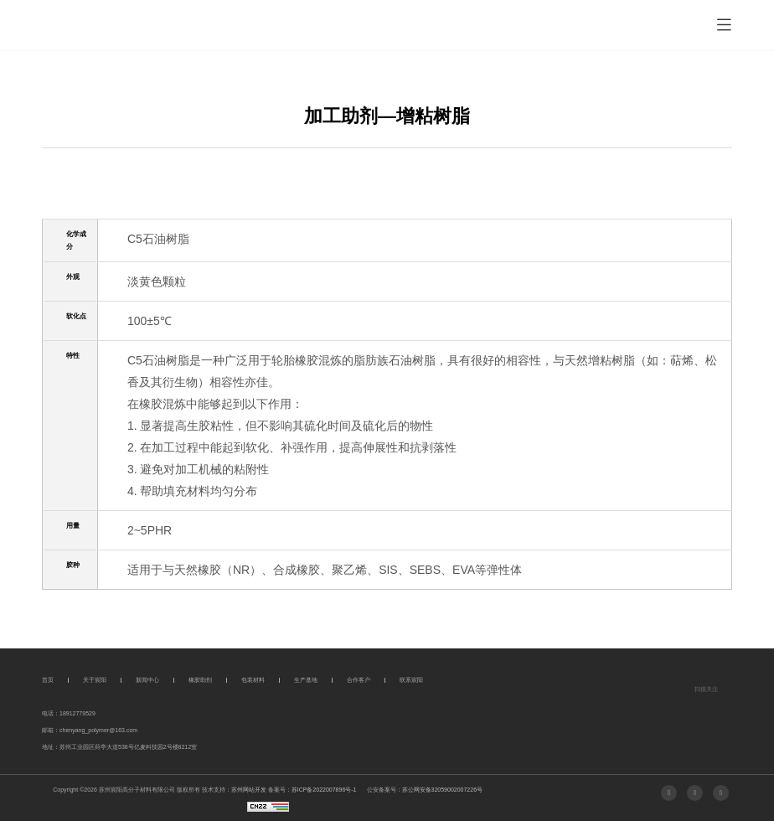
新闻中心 (147, 680)
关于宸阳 (94, 680)
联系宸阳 (411, 680)
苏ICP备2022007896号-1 (324, 790)
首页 (48, 680)
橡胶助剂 (200, 680)
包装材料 (253, 680)
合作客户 (358, 680)
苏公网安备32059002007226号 (442, 790)
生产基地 (305, 680)
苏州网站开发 (248, 790)
